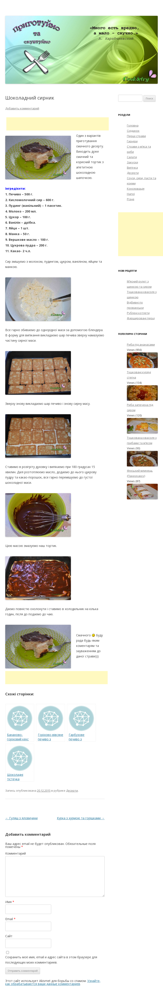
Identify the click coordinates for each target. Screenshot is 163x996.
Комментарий (15, 853)
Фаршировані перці (141, 318)
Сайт (8, 936)
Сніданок (133, 131)
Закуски (132, 162)
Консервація (135, 189)
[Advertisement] (57, 123)
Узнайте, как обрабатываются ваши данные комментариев (52, 982)
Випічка (132, 168)
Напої (131, 194)
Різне (130, 199)
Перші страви (136, 136)
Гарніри (132, 141)
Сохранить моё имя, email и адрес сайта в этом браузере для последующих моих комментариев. (51, 959)
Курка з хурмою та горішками (81, 818)
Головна (132, 125)
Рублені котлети (138, 313)
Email (10, 919)
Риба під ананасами (141, 344)
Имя (9, 902)
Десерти (72, 791)
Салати (132, 157)
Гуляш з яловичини (21, 818)
